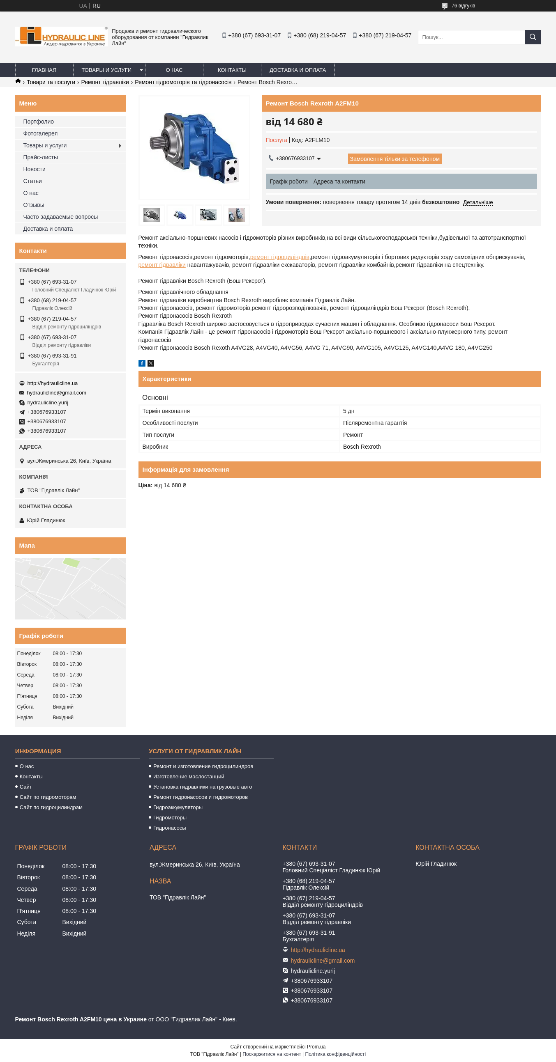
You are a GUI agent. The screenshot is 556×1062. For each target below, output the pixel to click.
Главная (44, 70)
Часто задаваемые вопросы (60, 216)
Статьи (32, 181)
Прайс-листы (40, 157)
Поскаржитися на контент (271, 1054)
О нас (174, 70)
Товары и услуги (107, 70)
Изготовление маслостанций (188, 776)
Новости (34, 169)
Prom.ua (316, 1047)
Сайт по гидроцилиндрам (51, 807)
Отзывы (33, 205)
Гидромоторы (170, 817)
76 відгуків (463, 6)
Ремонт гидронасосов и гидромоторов (200, 797)
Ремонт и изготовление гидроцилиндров (203, 766)
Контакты (232, 70)
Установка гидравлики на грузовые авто (202, 787)
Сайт (26, 787)
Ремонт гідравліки (105, 82)
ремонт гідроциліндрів (279, 257)
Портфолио (38, 121)
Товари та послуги (51, 82)
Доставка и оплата (298, 70)
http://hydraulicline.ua (53, 383)
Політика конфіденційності (335, 1054)
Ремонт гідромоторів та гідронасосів (183, 82)
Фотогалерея (40, 133)
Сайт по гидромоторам (48, 797)
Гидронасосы (169, 828)
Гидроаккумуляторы (178, 807)
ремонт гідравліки (162, 264)
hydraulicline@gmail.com (57, 393)
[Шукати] (533, 37)
